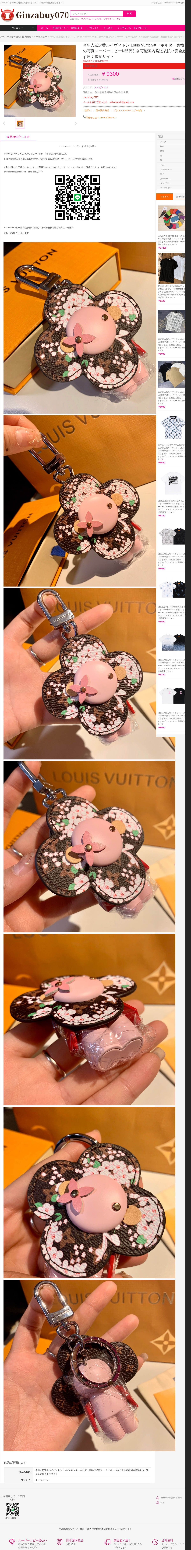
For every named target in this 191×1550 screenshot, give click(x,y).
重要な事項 (76, 28)
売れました (178, 79)
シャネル (108, 28)
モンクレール (140, 28)
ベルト (163, 165)
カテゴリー (23, 28)
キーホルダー (40, 36)
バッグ (163, 142)
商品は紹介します (18, 137)
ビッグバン (97, 19)
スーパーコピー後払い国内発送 (16, 36)
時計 (162, 151)
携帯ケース (165, 179)
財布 (162, 146)
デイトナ (120, 19)
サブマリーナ (109, 19)
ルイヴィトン (92, 28)
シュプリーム (124, 28)
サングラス (165, 183)
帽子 (162, 174)
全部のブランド (60, 28)
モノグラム (86, 19)
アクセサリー (166, 169)
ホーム (44, 28)
